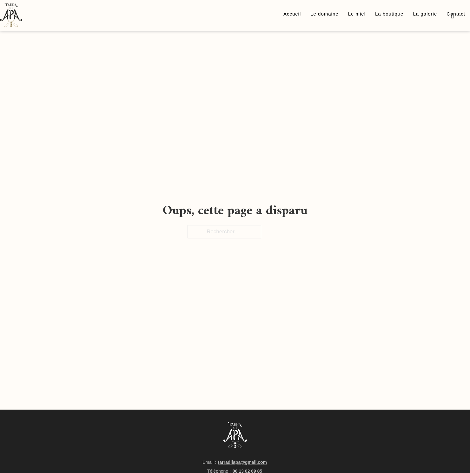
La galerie (425, 13)
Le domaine (324, 13)
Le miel (357, 13)
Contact (456, 13)
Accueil (292, 13)
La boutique (389, 13)
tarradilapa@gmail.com (242, 462)
